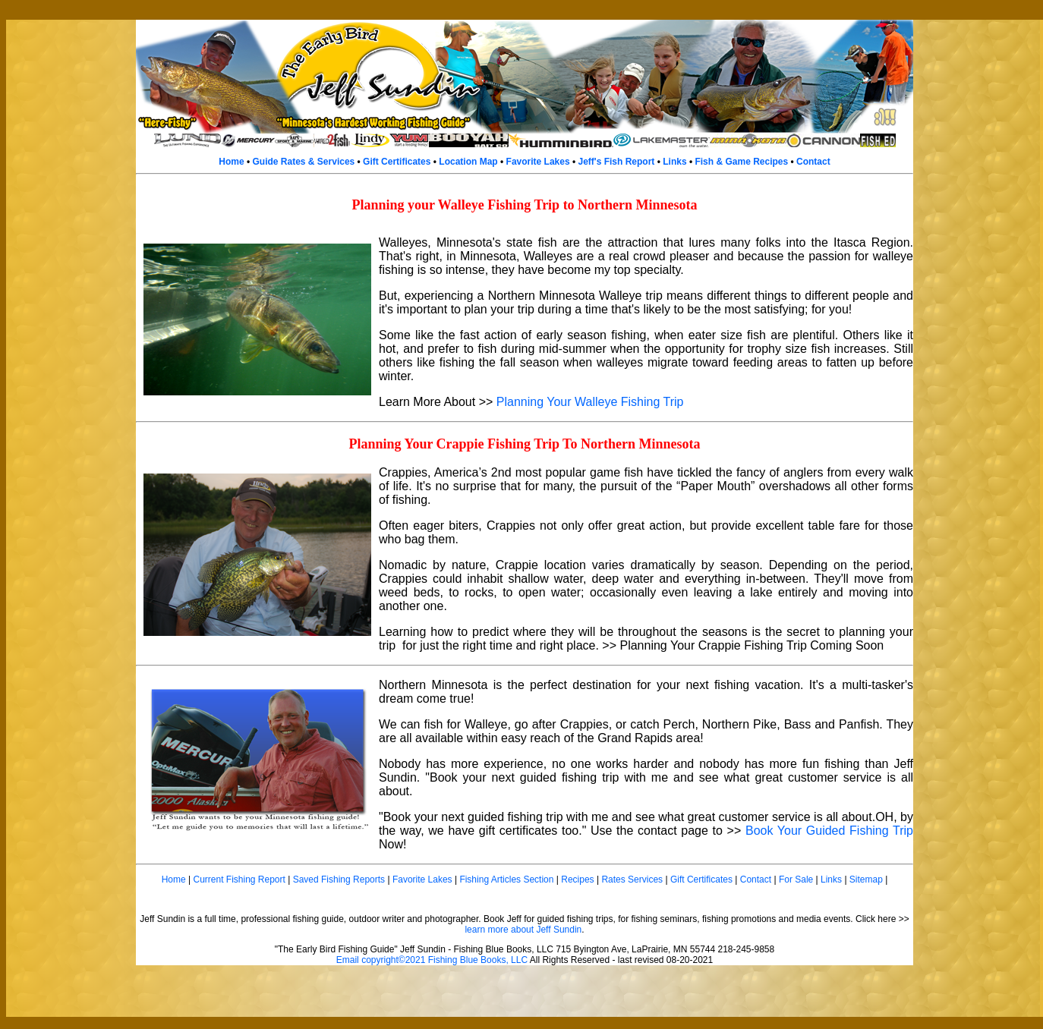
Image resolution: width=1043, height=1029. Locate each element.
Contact (813, 161)
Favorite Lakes (538, 161)
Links (674, 161)
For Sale (796, 879)
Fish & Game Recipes (741, 161)
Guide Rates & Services (304, 161)
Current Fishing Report (239, 879)
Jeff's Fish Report (616, 161)
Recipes (577, 879)
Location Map (468, 161)
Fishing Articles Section (506, 879)
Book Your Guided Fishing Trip (829, 830)
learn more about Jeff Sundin (523, 929)
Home (231, 161)
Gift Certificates (396, 161)
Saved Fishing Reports (339, 879)
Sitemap (866, 879)
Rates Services (632, 879)
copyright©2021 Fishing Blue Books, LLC (444, 960)
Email (347, 960)
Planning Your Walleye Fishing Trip (590, 401)
